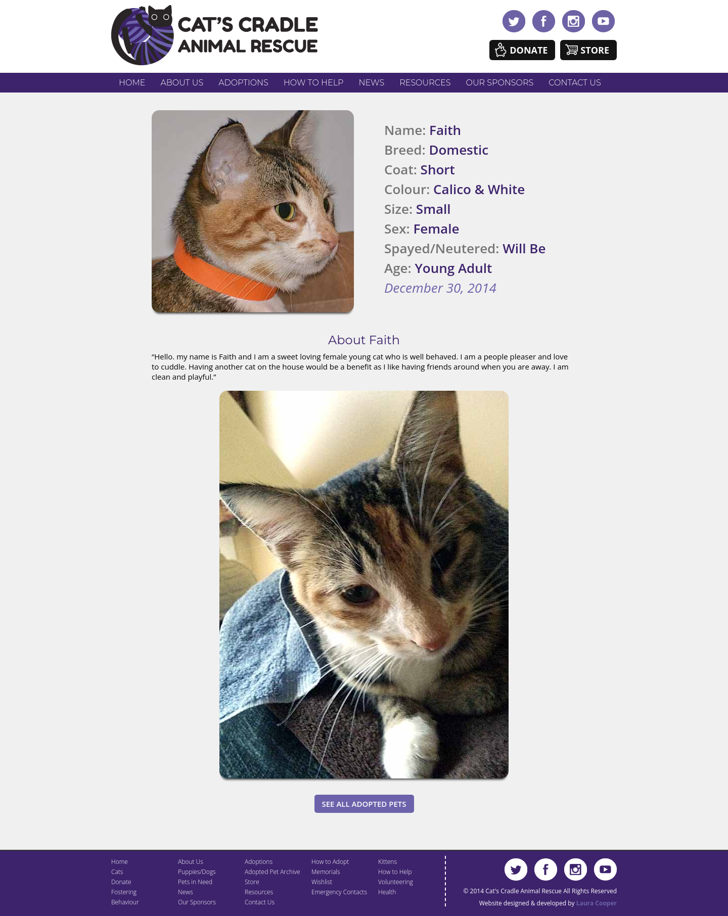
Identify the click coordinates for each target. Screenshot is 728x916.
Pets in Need (195, 882)
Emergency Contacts (339, 892)
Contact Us (575, 82)
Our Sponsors (500, 82)
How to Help (314, 82)
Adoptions (243, 82)
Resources (424, 82)
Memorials (325, 871)
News (372, 82)
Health (387, 892)
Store (594, 50)
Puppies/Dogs (197, 871)
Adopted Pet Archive (272, 871)
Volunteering (395, 882)
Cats (117, 871)
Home (132, 82)
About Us (181, 82)
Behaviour (125, 902)
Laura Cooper (596, 903)
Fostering (123, 892)
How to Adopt (330, 861)
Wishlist (321, 882)
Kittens (387, 861)
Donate (529, 50)
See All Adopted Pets (364, 804)
